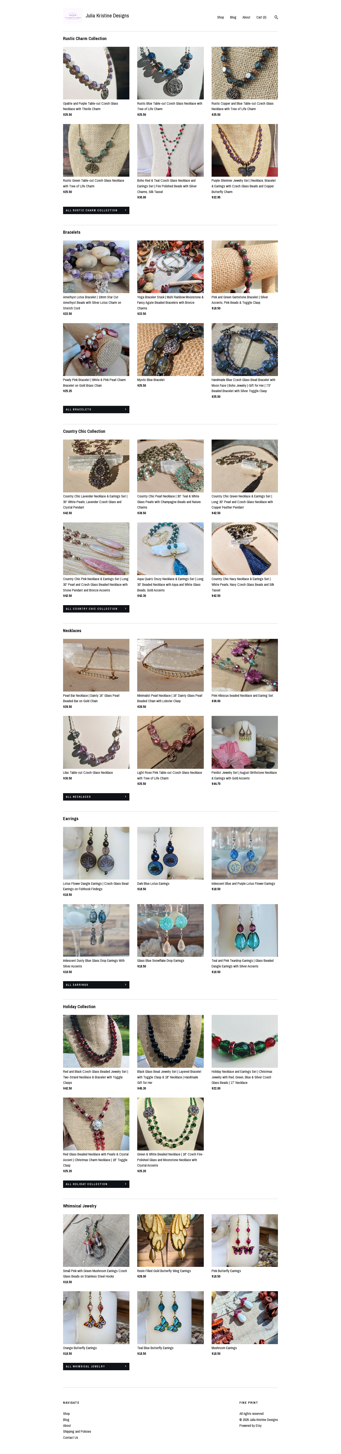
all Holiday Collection (86, 1184)
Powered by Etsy (250, 1425)
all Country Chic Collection (91, 609)
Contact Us (70, 1437)
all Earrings (77, 985)
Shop (220, 17)
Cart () (261, 17)
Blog (233, 17)
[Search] (276, 17)
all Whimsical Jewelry (85, 1366)
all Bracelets (78, 409)
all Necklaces (78, 797)
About (246, 17)
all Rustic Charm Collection (91, 210)
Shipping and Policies (77, 1431)
